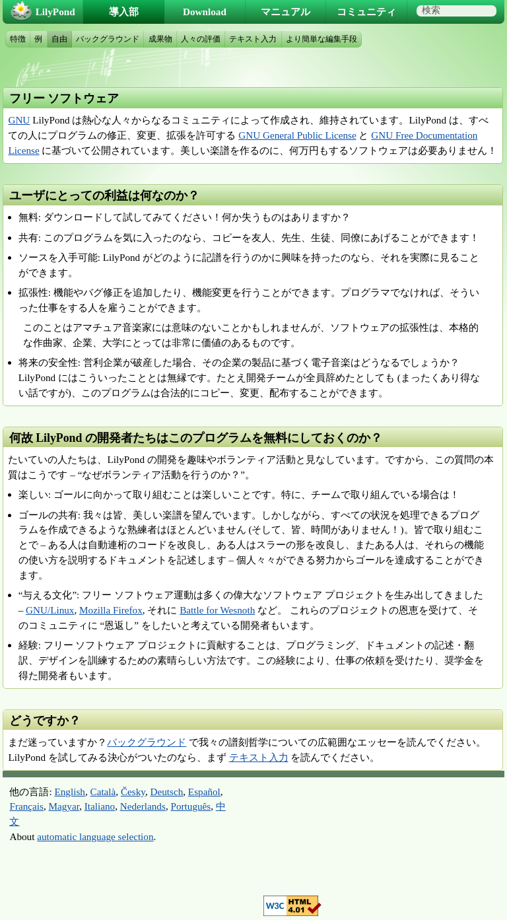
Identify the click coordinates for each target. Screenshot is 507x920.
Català (103, 791)
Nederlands (143, 806)
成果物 (160, 39)
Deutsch (166, 791)
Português (190, 806)
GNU (19, 119)
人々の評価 (200, 39)
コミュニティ (366, 11)
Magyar (64, 806)
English (70, 791)
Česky (133, 791)
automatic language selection (95, 836)
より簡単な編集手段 (321, 39)
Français (26, 806)
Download (204, 11)
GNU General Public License (297, 135)
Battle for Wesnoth (217, 610)
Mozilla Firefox (111, 610)
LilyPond (55, 11)
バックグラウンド (146, 742)
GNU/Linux (50, 610)
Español (204, 791)
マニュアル (285, 11)
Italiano (99, 806)
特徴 (18, 39)
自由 (59, 39)
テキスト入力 (258, 757)
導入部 (124, 11)
